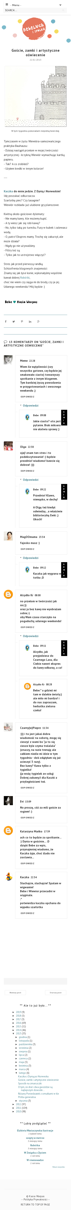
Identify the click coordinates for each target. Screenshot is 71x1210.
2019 (19, 1012)
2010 (19, 1111)
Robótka (35, 1145)
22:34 (34, 877)
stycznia (23, 1100)
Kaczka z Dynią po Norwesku (33, 1076)
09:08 (43, 415)
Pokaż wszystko (58, 1167)
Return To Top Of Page (35, 1204)
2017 (19, 1019)
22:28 (32, 360)
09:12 (43, 567)
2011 (19, 1107)
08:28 (49, 684)
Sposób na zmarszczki (30, 1083)
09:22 (43, 489)
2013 (19, 1033)
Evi (22, 801)
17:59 (47, 831)
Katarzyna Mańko (31, 831)
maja (22, 1062)
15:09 (28, 801)
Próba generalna (27, 1097)
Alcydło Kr (26, 595)
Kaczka (8, 191)
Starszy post (56, 992)
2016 (19, 1023)
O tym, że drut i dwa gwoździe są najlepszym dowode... (35, 1088)
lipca (22, 1055)
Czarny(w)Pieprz (30, 728)
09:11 (43, 645)
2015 (19, 1026)
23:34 (42, 537)
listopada (24, 1040)
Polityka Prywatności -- (37, 1199)
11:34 (45, 728)
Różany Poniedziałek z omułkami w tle (38, 1093)
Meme (24, 360)
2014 (19, 1030)
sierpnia (23, 1051)
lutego (23, 1072)
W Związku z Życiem (35, 1152)
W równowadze (35, 1160)
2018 (19, 1015)
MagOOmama (28, 537)
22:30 (31, 447)
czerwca (23, 1058)
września (24, 1047)
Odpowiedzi (30, 405)
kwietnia (23, 1065)
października (26, 1044)
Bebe (36, 415)
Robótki (24, 277)
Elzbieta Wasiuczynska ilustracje (35, 1130)
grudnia (23, 1037)
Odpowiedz (27, 396)
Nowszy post (15, 992)
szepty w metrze (35, 1138)
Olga (23, 447)
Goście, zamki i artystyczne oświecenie (38, 1079)
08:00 (38, 595)
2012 (19, 1104)
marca (22, 1069)
